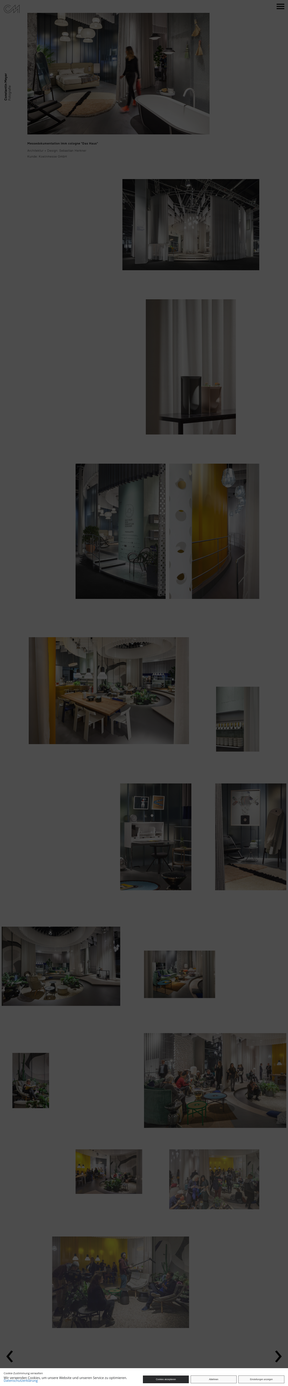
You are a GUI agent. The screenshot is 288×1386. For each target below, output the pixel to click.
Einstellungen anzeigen (261, 1379)
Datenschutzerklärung (21, 1380)
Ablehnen (213, 1379)
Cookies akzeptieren (166, 1379)
